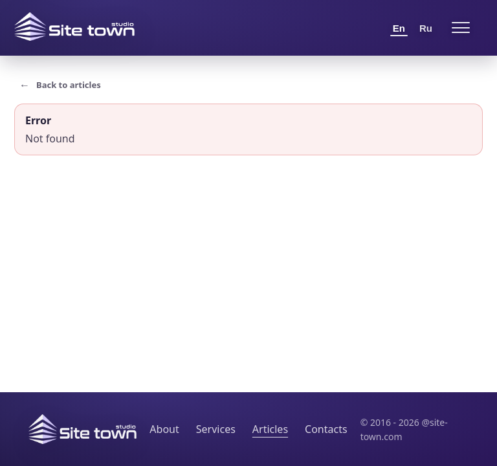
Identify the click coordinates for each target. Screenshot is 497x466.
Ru (425, 28)
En (399, 28)
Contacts (326, 429)
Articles (270, 429)
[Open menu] (461, 28)
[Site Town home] (74, 26)
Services (216, 429)
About (164, 429)
